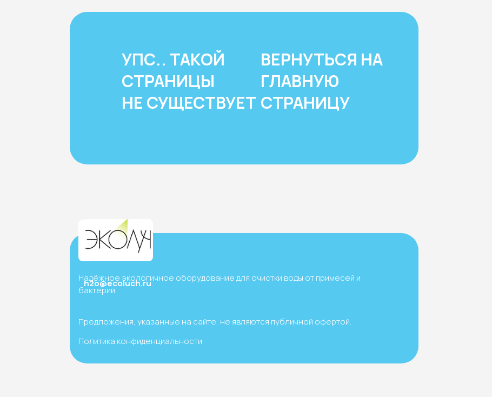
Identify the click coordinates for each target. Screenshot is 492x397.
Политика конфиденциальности (140, 341)
